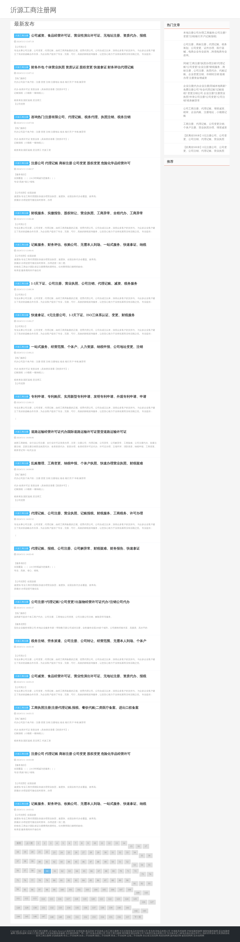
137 (94, 907)
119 (84, 899)
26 (76, 852)
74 (150, 874)
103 (87, 889)
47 (91, 861)
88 (113, 880)
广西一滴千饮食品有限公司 (92, 933)
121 (101, 899)
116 (59, 899)
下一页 (137, 917)
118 (76, 899)
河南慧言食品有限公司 (155, 933)
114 (43, 899)
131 (43, 907)
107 (121, 889)
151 (77, 917)
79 (47, 880)
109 (137, 892)
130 (35, 907)
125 (135, 899)
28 (91, 852)
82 (69, 880)
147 (43, 916)
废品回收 (89, 931)
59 (40, 871)
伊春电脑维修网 (194, 931)
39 (32, 861)
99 (54, 889)
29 (98, 852)
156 (119, 917)
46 (83, 861)
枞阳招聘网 (187, 935)
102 (79, 889)
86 (98, 880)
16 (138, 846)
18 (18, 852)
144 (18, 916)
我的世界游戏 (209, 933)
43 (62, 861)
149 (60, 917)
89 (120, 880)
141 (127, 907)
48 (98, 861)
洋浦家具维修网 (178, 931)
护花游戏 (99, 931)
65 (84, 871)
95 (25, 889)
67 (99, 871)
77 (32, 880)
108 (129, 889)
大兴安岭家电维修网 (55, 933)
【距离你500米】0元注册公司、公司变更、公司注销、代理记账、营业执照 (205, 137)
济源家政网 (57, 935)
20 (32, 852)
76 (25, 880)
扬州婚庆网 (175, 935)
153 (94, 917)
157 (127, 917)
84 (83, 880)
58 (32, 870)
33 (127, 852)
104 (95, 889)
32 (120, 852)
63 (70, 871)
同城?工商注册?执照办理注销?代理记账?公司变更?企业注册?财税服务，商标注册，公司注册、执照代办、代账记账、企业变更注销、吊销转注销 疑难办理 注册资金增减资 (205, 70)
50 (113, 861)
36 (149, 855)
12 (109, 843)
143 (144, 911)
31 (113, 852)
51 (120, 861)
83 (76, 880)
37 (18, 861)
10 (95, 843)
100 (62, 889)
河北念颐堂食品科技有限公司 (133, 931)
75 (18, 880)
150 (68, 917)
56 (18, 870)
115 (51, 899)
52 (127, 861)
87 (105, 880)
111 (18, 898)
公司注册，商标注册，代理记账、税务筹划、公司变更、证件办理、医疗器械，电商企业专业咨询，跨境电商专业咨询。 (205, 50)
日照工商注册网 (113, 933)
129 (26, 907)
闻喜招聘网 (164, 935)
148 (52, 917)
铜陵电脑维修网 (210, 931)
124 (126, 899)
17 (146, 846)
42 (54, 861)
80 (54, 880)
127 (152, 902)
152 (85, 917)
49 (105, 861)
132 (52, 907)
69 (113, 871)
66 (91, 871)
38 (25, 861)
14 (124, 843)
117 (68, 899)
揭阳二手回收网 (102, 935)
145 (26, 916)
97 (40, 889)
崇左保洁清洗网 (150, 935)
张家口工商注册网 (36, 933)
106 (112, 889)
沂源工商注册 (22, 35)
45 (76, 861)
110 (146, 892)
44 (69, 861)
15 (131, 846)
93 (149, 883)
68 (106, 871)
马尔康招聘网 (72, 933)
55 (149, 865)
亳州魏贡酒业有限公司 (133, 933)
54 (142, 865)
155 (110, 917)
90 (127, 880)
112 (26, 898)
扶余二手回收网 (87, 935)
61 (55, 871)
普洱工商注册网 (43, 935)
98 (47, 889)
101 (70, 889)
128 (18, 907)
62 (62, 871)
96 (32, 889)
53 (135, 865)
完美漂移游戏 (222, 933)
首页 (19, 843)
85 (91, 880)
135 (77, 907)
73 (143, 874)
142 (136, 911)
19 (25, 852)
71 (128, 871)
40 (40, 861)
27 (83, 852)
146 (35, 916)
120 (93, 899)
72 (135, 871)
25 (69, 852)
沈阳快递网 (21, 933)
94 (18, 889)
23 (54, 852)
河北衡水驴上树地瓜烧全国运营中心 (184, 933)
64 (77, 871)
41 (47, 861)
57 (25, 870)
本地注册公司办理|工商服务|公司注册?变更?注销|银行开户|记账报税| (204, 34)
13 (117, 843)
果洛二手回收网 (118, 935)
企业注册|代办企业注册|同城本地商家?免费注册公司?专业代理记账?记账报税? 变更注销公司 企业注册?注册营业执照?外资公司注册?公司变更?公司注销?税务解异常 (204, 93)
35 (142, 855)
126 (143, 902)
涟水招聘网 (198, 935)
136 (85, 907)
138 (102, 907)
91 (135, 883)
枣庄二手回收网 (71, 935)
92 (142, 883)
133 (60, 907)
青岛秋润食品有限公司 (159, 931)
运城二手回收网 (134, 935)
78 (40, 880)
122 (110, 899)
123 (118, 899)
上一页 (29, 843)
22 (47, 852)
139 (110, 907)
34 (135, 852)
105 (104, 889)
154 (102, 917)
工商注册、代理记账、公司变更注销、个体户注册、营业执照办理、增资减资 (205, 126)
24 (62, 852)
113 (34, 898)
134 (68, 907)
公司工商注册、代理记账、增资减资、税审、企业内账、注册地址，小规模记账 (205, 112)
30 (105, 852)
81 (62, 880)
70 (121, 871)
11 (102, 843)
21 (40, 852)
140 (119, 907)
